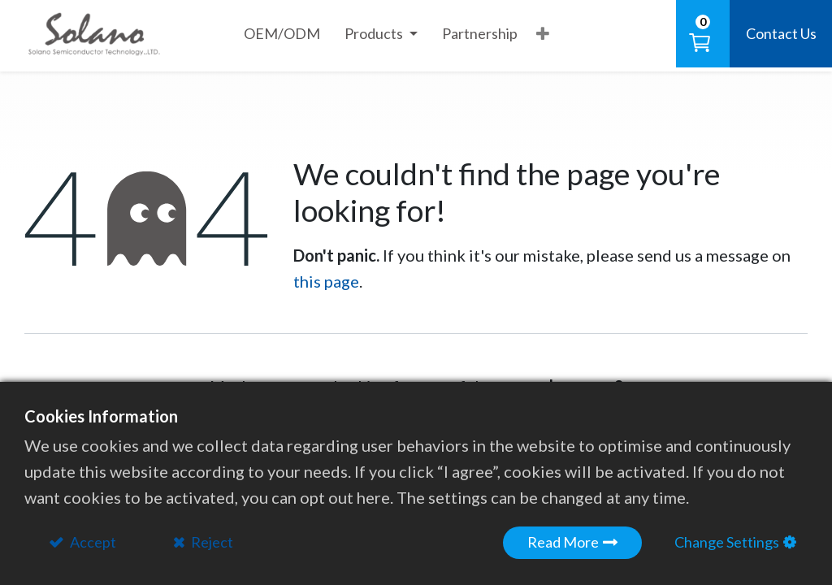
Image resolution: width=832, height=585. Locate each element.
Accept (91, 542)
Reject (210, 542)
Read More (563, 542)
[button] (543, 33)
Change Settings (726, 542)
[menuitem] (282, 34)
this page (326, 281)
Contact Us (781, 33)
